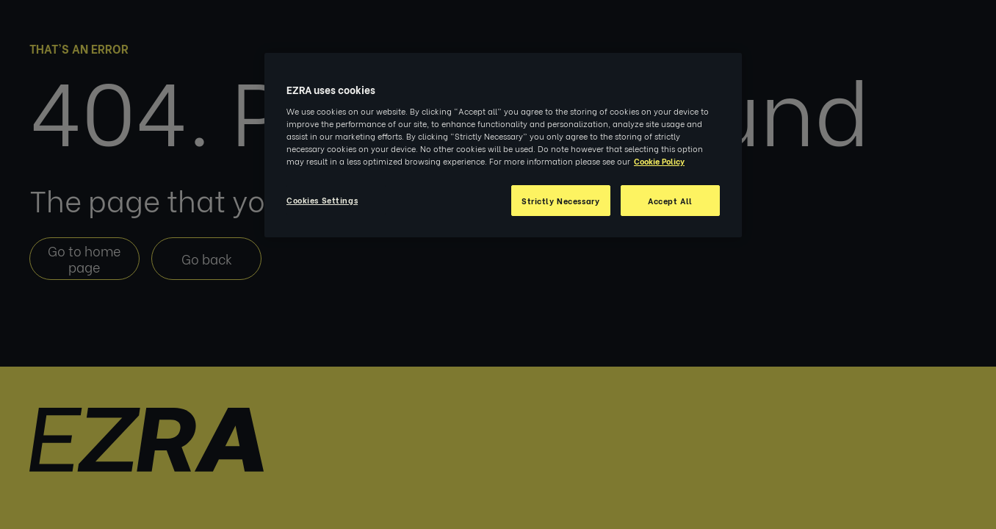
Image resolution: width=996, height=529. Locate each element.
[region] (503, 145)
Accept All (670, 200)
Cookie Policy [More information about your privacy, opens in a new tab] (659, 160)
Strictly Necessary (560, 200)
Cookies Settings (322, 199)
